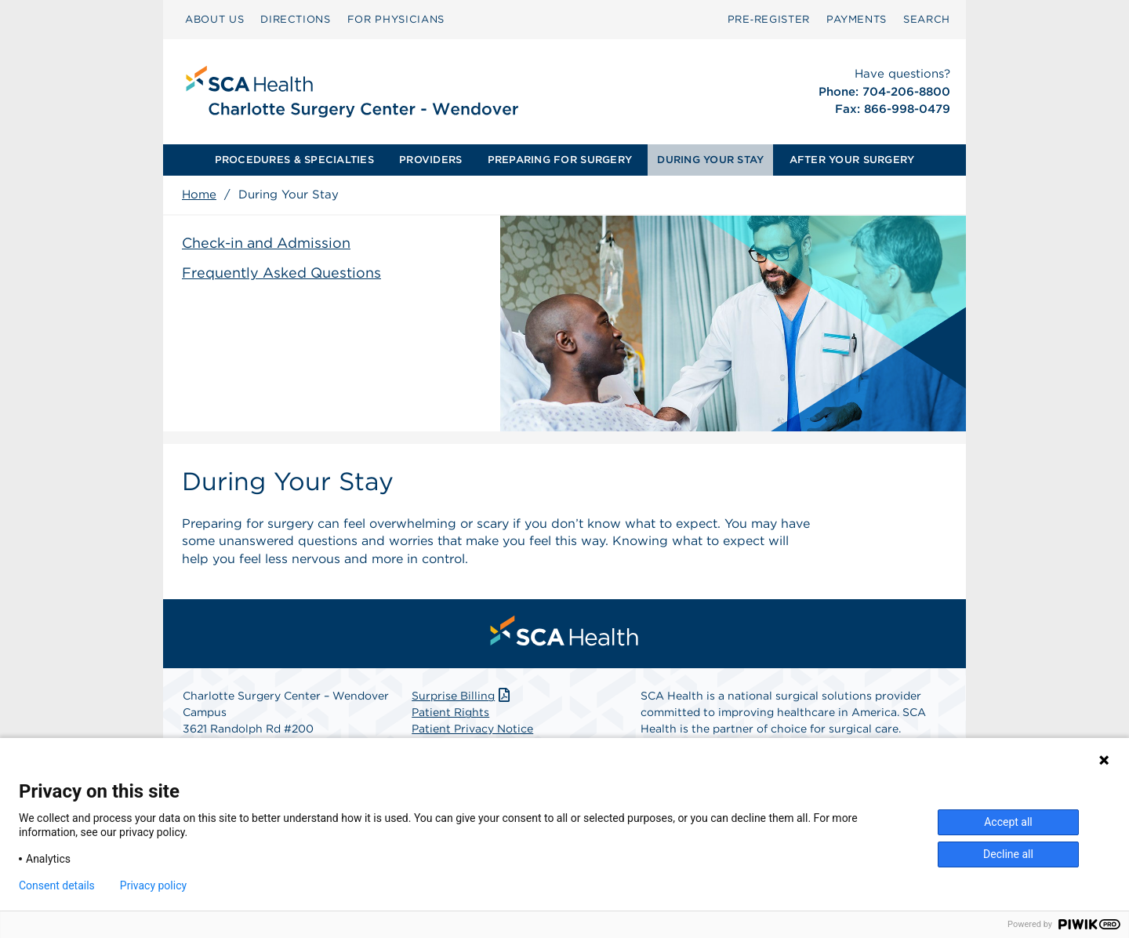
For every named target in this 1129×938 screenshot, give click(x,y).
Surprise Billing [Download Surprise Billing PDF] (462, 695)
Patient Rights (450, 712)
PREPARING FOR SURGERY (560, 159)
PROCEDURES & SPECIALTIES (294, 159)
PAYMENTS (856, 19)
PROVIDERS (430, 159)
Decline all (1008, 854)
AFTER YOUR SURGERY (852, 159)
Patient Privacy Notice (472, 728)
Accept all (1008, 822)
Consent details (57, 885)
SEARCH (926, 19)
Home (199, 194)
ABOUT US (214, 19)
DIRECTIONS (295, 19)
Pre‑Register (769, 19)
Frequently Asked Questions (281, 272)
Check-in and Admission (266, 242)
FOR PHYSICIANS (396, 19)
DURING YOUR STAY (710, 159)
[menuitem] (214, 19)
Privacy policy (153, 885)
